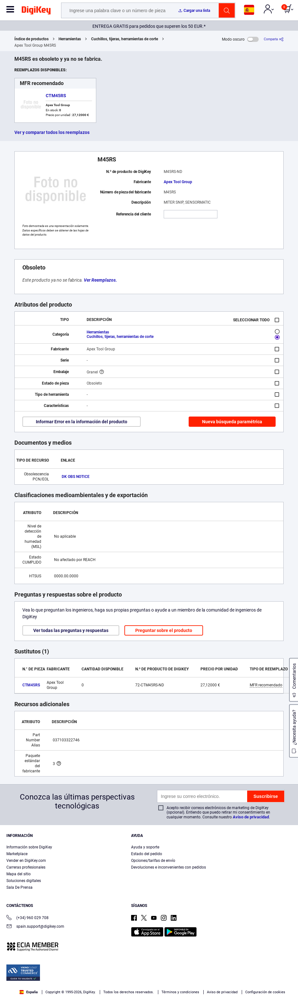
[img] (36, 11)
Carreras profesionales (25, 867)
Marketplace (16, 854)
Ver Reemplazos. (100, 280)
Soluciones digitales (23, 880)
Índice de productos (31, 39)
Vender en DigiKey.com (26, 860)
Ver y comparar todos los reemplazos (52, 132)
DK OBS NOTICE (76, 476)
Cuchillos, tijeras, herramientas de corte (124, 39)
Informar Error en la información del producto (81, 421)
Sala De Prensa (19, 887)
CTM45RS (56, 95)
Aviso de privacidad (251, 817)
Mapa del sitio (18, 874)
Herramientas (70, 39)
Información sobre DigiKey (29, 847)
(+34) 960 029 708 (27, 918)
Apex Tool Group (178, 182)
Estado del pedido (146, 854)
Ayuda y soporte (145, 847)
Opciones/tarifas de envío (153, 860)
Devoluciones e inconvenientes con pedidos (168, 867)
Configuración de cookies (265, 992)
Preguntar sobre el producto (163, 630)
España (29, 992)
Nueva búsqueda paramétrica (232, 421)
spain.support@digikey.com (35, 927)
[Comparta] (274, 39)
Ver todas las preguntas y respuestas (70, 630)
